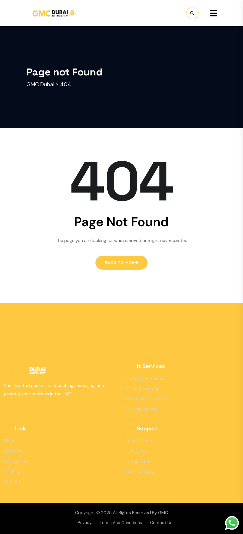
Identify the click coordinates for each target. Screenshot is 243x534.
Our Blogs (13, 471)
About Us (13, 451)
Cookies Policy (140, 471)
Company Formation (145, 378)
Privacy (85, 522)
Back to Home (121, 262)
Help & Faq (136, 451)
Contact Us (15, 482)
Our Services (16, 461)
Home (9, 441)
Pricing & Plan (139, 461)
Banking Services (142, 409)
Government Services (146, 399)
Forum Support (140, 441)
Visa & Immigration (144, 388)
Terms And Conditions (121, 522)
